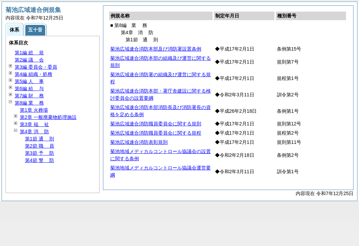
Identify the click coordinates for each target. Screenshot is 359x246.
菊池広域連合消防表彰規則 (139, 142)
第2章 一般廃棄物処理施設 (48, 117)
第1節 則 (39, 138)
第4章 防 (34, 131)
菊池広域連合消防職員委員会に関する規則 (155, 123)
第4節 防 (39, 160)
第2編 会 (29, 60)
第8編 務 (29, 103)
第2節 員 (39, 146)
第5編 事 (29, 81)
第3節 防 (39, 153)
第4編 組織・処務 (33, 74)
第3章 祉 (34, 124)
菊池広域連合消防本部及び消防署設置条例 (155, 49)
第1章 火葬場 (34, 110)
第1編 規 (29, 52)
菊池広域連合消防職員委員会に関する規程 (155, 133)
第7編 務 (29, 95)
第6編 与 (29, 88)
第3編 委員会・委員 (36, 67)
